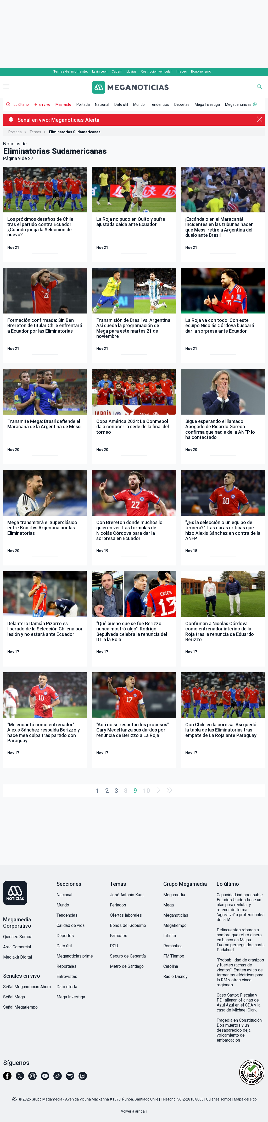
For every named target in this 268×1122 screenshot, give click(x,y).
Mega (168, 905)
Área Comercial (17, 946)
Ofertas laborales (126, 915)
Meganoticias (175, 915)
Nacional (102, 104)
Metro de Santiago (127, 966)
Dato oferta (67, 986)
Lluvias (131, 71)
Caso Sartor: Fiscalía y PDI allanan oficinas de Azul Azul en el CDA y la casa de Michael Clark (238, 1003)
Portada (83, 104)
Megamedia (174, 894)
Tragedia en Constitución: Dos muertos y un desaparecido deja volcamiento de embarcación (240, 1030)
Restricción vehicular (156, 71)
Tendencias (159, 104)
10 (146, 790)
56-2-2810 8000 (190, 1099)
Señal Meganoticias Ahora (27, 986)
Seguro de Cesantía (128, 956)
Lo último (21, 104)
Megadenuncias (238, 104)
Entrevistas (67, 976)
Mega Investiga (207, 104)
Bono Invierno (201, 71)
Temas (35, 132)
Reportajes (66, 966)
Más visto (63, 104)
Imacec (181, 71)
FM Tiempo (173, 956)
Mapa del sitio (245, 1099)
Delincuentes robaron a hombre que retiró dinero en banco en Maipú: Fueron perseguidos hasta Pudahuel (241, 939)
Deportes (181, 104)
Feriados (118, 905)
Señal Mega (14, 996)
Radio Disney (175, 976)
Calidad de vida (71, 925)
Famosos (118, 935)
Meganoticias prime (75, 956)
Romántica (172, 945)
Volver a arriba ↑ (134, 1111)
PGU (114, 945)
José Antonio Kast (127, 894)
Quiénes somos (219, 1099)
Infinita (169, 935)
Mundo (139, 104)
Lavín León (100, 71)
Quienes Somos (17, 936)
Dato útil (121, 104)
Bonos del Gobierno (128, 925)
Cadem (117, 71)
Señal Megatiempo (20, 1007)
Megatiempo (175, 925)
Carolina (170, 966)
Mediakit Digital (17, 957)
